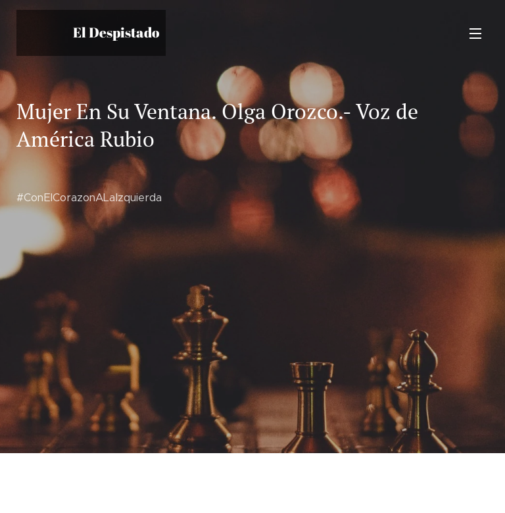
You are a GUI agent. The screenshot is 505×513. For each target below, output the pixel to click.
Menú (475, 33)
